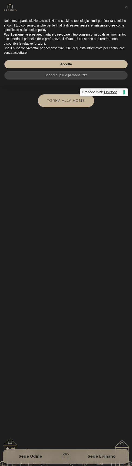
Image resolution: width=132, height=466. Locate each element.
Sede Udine (30, 456)
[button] (126, 7)
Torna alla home (66, 101)
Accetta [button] (66, 64)
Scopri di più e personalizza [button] (66, 75)
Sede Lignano (102, 456)
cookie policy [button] (37, 30)
